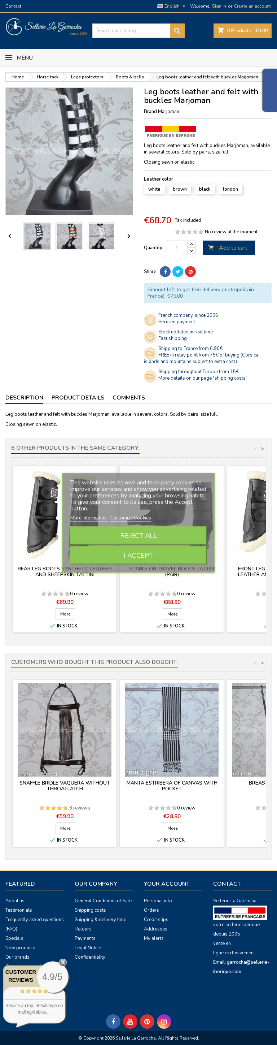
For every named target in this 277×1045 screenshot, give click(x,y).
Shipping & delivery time (100, 919)
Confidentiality (90, 957)
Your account (167, 884)
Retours (83, 929)
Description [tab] (24, 398)
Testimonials (18, 910)
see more (43, 1020)
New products (20, 948)
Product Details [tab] (78, 398)
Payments (85, 938)
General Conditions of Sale (103, 901)
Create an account (252, 6)
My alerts (154, 938)
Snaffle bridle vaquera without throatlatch (64, 786)
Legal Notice (88, 948)
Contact (13, 6)
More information (89, 517)
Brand (150, 111)
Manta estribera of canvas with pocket (172, 786)
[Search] (138, 30)
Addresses (155, 929)
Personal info (158, 901)
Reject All (138, 535)
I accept (138, 555)
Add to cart (227, 248)
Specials (14, 938)
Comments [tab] (129, 398)
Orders (151, 910)
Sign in (219, 6)
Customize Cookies (130, 517)
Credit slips (156, 919)
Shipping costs (90, 910)
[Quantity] (177, 248)
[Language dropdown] (172, 6)
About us (15, 901)
